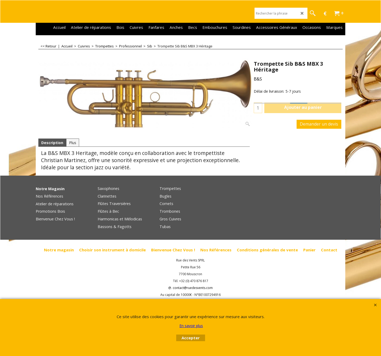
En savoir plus (191, 325)
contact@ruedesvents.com (193, 288)
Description (52, 142)
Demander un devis (319, 124)
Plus (72, 142)
